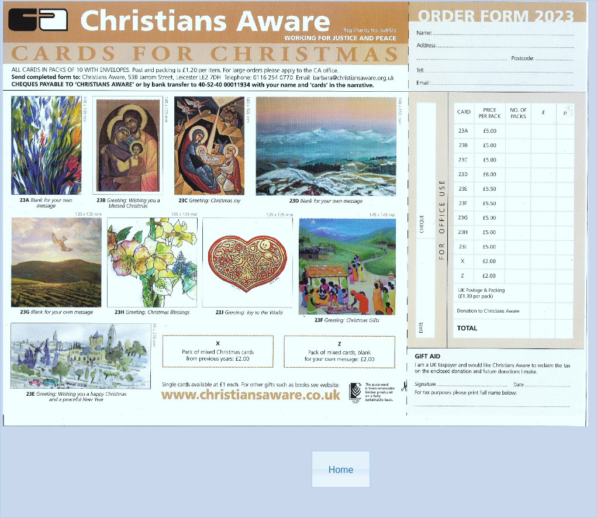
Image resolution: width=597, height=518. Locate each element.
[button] (341, 469)
